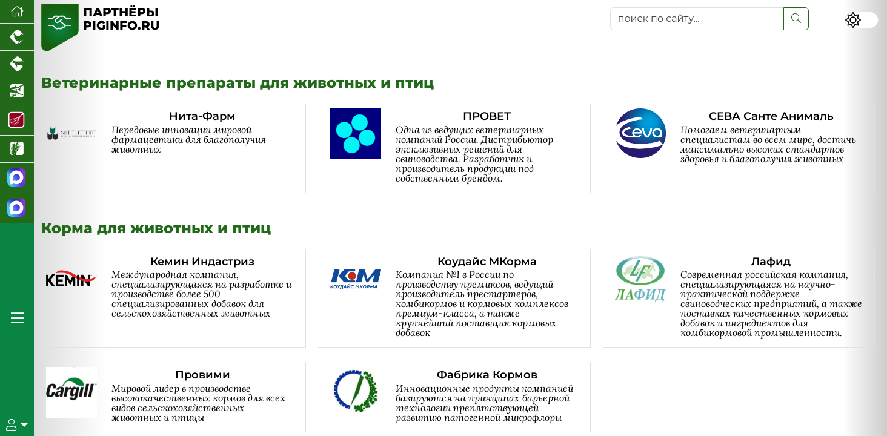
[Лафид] (745, 298)
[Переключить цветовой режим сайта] (862, 20)
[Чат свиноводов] (17, 208)
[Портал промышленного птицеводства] (17, 37)
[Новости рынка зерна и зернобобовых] (17, 149)
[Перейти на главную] (17, 12)
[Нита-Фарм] (176, 148)
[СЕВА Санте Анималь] (745, 148)
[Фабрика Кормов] (460, 397)
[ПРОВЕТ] (460, 148)
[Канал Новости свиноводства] (17, 178)
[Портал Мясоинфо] (17, 120)
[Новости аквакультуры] (17, 91)
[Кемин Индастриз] (176, 298)
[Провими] (176, 397)
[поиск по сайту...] (697, 18)
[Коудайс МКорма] (460, 298)
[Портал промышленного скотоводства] (17, 64)
